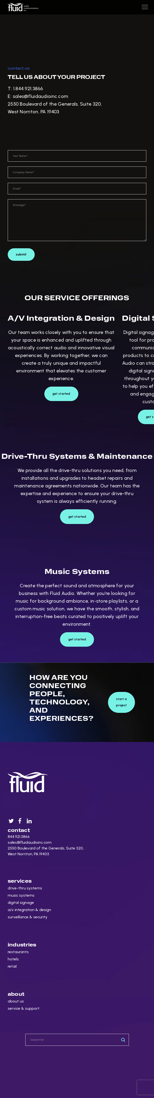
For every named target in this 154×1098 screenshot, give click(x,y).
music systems (21, 895)
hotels (13, 959)
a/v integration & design (29, 909)
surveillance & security (27, 917)
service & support (24, 1008)
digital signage (21, 902)
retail (12, 966)
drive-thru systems (25, 888)
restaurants (18, 952)
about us (16, 1001)
